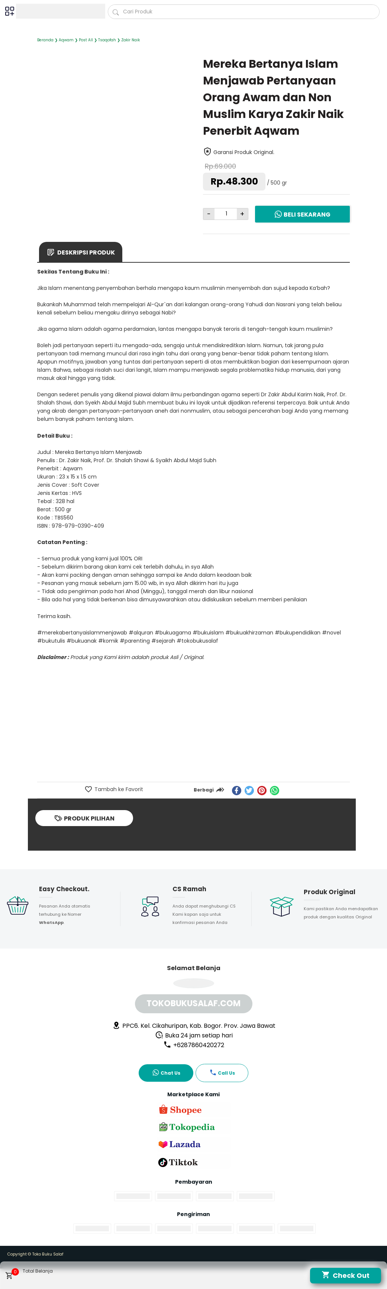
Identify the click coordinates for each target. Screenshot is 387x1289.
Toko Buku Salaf (48, 1254)
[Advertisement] (193, 726)
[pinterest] (262, 790)
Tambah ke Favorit (118, 789)
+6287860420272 (193, 1045)
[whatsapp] (274, 790)
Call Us (222, 1072)
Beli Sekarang (302, 214)
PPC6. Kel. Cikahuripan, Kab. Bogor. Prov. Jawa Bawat (193, 1025)
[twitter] (249, 790)
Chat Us (166, 1072)
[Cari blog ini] (243, 12)
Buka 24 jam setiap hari (194, 1035)
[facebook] (236, 790)
